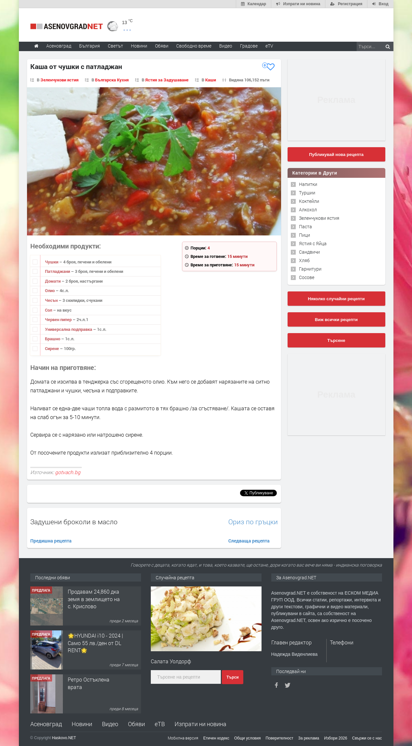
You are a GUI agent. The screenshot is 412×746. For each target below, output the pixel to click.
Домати (53, 281)
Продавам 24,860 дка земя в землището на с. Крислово (94, 599)
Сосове (306, 277)
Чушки (52, 262)
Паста (305, 226)
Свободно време (193, 46)
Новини (139, 46)
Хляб (304, 260)
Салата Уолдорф (171, 661)
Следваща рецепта (249, 541)
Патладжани (58, 271)
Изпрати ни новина (200, 724)
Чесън (52, 300)
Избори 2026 (335, 738)
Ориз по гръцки (253, 522)
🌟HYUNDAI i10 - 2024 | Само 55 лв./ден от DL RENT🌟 (95, 643)
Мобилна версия (183, 737)
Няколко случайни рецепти (336, 298)
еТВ (160, 724)
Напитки (308, 184)
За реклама (308, 738)
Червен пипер (59, 319)
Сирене (52, 348)
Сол (49, 310)
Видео (110, 724)
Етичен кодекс (216, 738)
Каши (210, 80)
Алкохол (308, 209)
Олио (50, 290)
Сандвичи (309, 252)
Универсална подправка (69, 329)
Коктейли (309, 201)
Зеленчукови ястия (59, 80)
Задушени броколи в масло (74, 521)
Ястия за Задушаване (167, 80)
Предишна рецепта (51, 541)
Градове (249, 46)
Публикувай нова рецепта (336, 154)
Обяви (136, 724)
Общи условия (247, 738)
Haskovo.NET (64, 738)
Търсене (336, 340)
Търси (232, 677)
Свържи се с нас (367, 738)
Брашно (53, 339)
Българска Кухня (112, 80)
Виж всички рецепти (336, 319)
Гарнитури (310, 269)
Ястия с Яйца (313, 243)
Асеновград (46, 724)
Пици (304, 235)
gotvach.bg (67, 472)
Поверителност (279, 738)
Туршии (307, 193)
